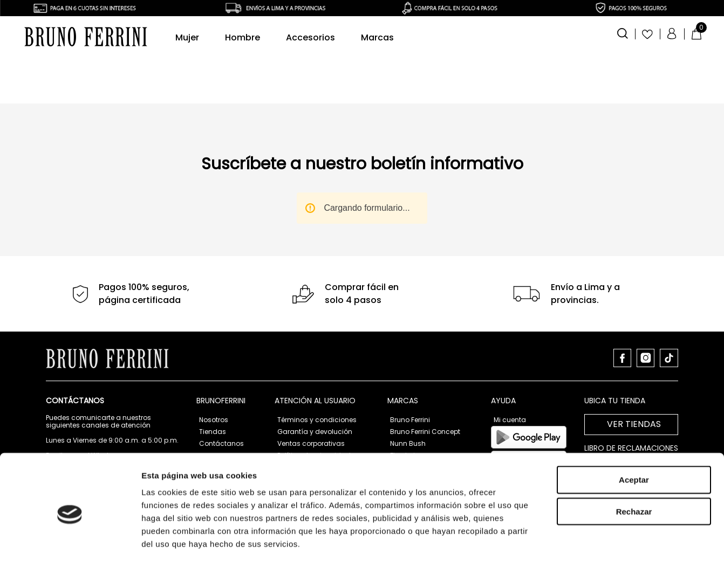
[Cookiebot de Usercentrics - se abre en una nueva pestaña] (70, 457)
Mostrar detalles (584, 456)
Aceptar (634, 349)
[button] (622, 32)
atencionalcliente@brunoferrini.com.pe (111, 490)
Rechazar (634, 380)
